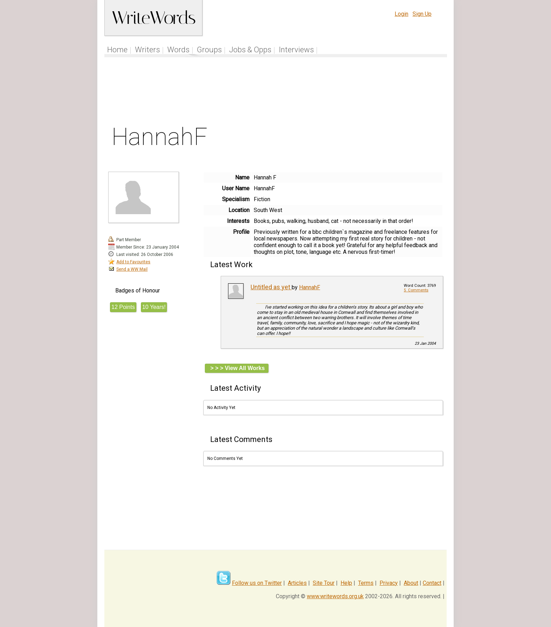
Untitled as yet (271, 287)
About (411, 583)
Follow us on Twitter (257, 583)
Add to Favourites (133, 261)
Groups (209, 49)
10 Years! (154, 307)
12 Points (123, 307)
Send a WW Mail (132, 269)
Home (117, 49)
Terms (366, 583)
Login (401, 14)
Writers (147, 49)
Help (346, 583)
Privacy (389, 583)
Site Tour (324, 583)
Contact (432, 583)
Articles (297, 583)
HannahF (309, 287)
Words (178, 49)
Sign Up (422, 14)
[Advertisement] (276, 92)
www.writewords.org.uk (335, 596)
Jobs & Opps (250, 49)
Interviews (296, 49)
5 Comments (416, 290)
